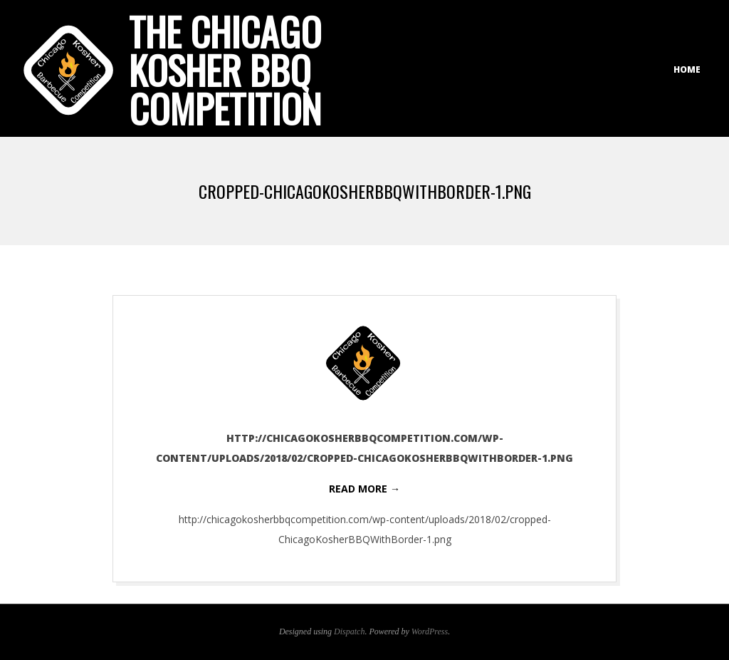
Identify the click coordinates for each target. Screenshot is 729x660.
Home (687, 69)
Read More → (364, 488)
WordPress (429, 631)
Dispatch (349, 631)
